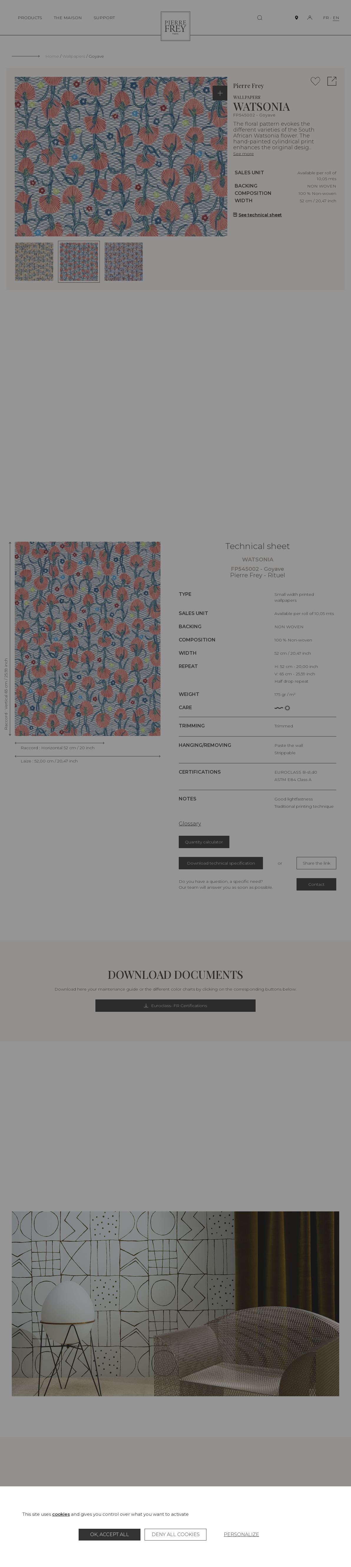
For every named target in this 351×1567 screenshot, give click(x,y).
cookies (61, 1514)
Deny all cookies (176, 1534)
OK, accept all (109, 1534)
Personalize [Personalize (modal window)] (241, 1534)
